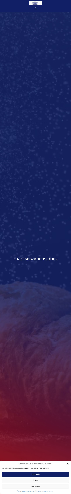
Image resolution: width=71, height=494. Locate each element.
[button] (68, 464)
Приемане (35, 474)
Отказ (35, 480)
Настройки (35, 486)
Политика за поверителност (25, 491)
